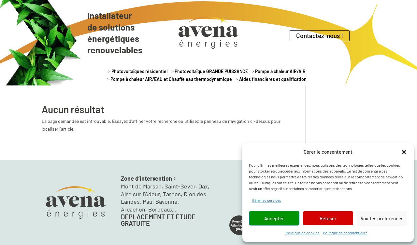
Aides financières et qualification (273, 80)
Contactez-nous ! (319, 35)
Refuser (328, 218)
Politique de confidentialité (345, 232)
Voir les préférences (382, 218)
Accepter (274, 218)
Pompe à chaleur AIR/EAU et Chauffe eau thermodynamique (171, 80)
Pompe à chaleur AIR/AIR (280, 72)
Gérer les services (266, 200)
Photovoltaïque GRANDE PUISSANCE (211, 72)
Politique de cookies (303, 232)
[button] (404, 152)
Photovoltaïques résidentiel (139, 72)
